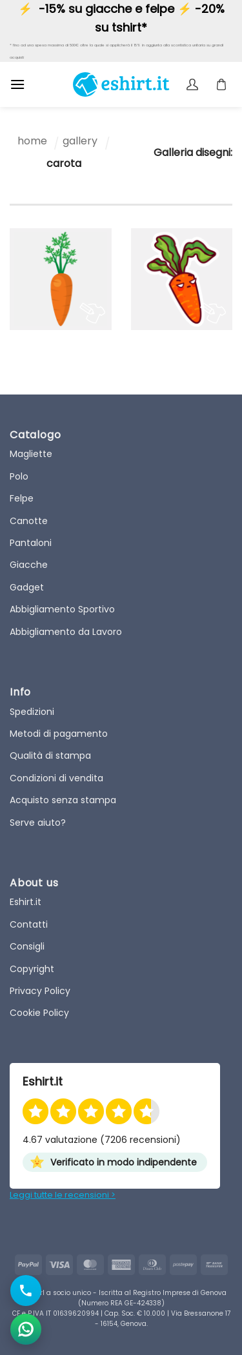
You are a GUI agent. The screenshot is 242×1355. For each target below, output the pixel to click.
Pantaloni (31, 542)
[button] (17, 84)
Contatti (29, 924)
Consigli (27, 946)
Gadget (27, 587)
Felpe (22, 498)
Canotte (29, 520)
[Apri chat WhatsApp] (25, 1329)
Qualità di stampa (50, 755)
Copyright (32, 968)
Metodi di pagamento (59, 733)
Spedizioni (32, 711)
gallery (80, 140)
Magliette (31, 453)
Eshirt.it (25, 901)
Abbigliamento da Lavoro (66, 631)
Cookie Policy (39, 1012)
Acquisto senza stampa (63, 800)
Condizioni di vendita (56, 778)
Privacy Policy (40, 990)
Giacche (29, 564)
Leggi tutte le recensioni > (63, 1194)
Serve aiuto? (38, 822)
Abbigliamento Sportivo (62, 609)
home (32, 140)
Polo (19, 476)
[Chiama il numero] (25, 1290)
